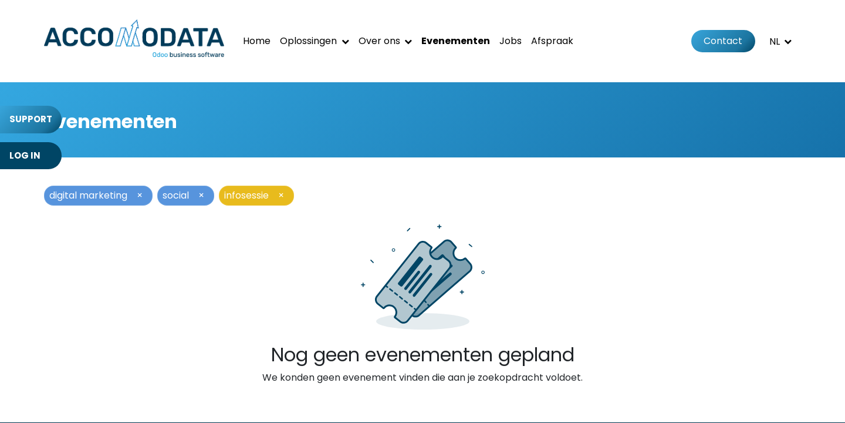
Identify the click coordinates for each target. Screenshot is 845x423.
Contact (723, 41)
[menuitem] (256, 41)
